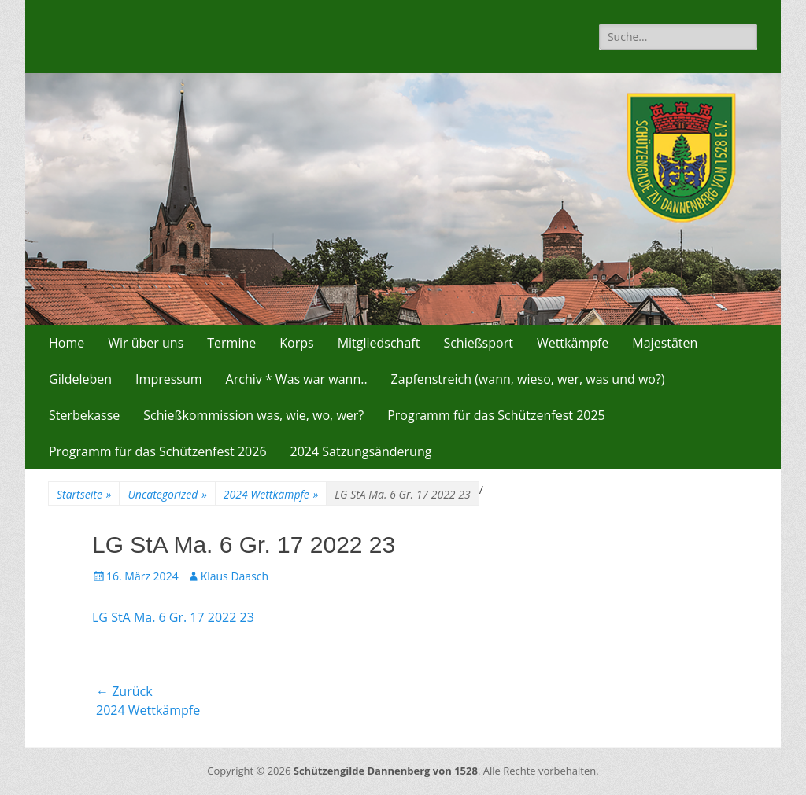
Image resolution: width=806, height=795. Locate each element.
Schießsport (478, 342)
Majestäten (664, 342)
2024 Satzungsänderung (361, 451)
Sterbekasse (84, 415)
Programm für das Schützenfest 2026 (158, 451)
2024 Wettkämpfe (271, 494)
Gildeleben (80, 379)
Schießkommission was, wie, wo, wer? (253, 415)
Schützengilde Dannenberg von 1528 (386, 771)
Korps (296, 342)
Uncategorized (167, 494)
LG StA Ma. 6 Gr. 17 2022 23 (173, 617)
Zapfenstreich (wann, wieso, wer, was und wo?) (528, 379)
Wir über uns (145, 342)
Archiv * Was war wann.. (297, 379)
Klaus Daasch (234, 576)
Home (66, 342)
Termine (231, 342)
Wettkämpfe (572, 342)
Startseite (84, 494)
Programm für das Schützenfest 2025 (496, 415)
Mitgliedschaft (379, 342)
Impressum (168, 379)
